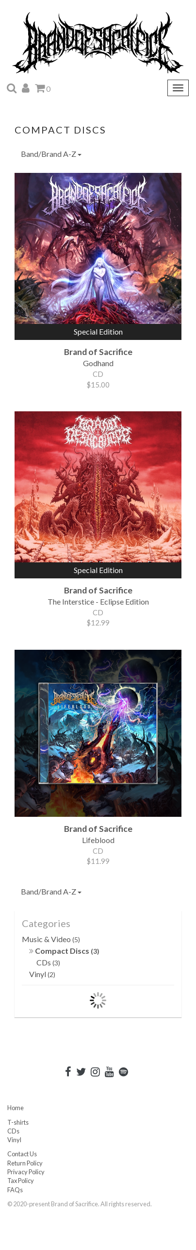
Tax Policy (20, 1180)
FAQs (15, 1190)
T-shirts (18, 1122)
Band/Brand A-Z (51, 153)
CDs (48, 962)
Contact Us (22, 1154)
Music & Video (51, 939)
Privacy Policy (26, 1172)
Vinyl (42, 974)
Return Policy (25, 1163)
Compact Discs (64, 950)
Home (15, 1108)
